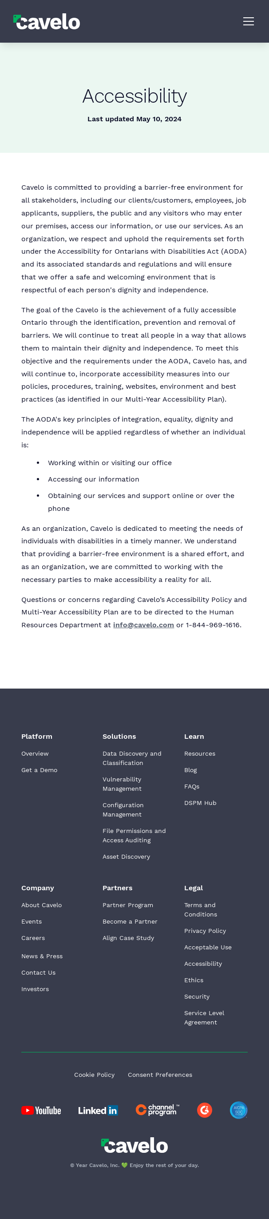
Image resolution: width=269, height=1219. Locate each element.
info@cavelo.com (143, 625)
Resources (199, 753)
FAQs (191, 786)
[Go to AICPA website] (239, 1110)
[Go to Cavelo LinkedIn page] (41, 1110)
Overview (35, 753)
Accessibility (203, 963)
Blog (190, 769)
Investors (35, 988)
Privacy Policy (205, 930)
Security (197, 996)
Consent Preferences (160, 1074)
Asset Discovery (126, 856)
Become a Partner (130, 921)
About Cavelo (41, 904)
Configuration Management (123, 809)
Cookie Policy (94, 1074)
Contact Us (38, 972)
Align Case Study (128, 937)
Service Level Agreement (204, 1017)
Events (31, 921)
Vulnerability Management (122, 784)
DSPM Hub (200, 802)
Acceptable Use (208, 947)
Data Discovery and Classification (132, 758)
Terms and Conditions (200, 909)
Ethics (193, 980)
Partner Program (128, 904)
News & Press (42, 956)
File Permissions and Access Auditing (134, 835)
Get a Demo (39, 769)
